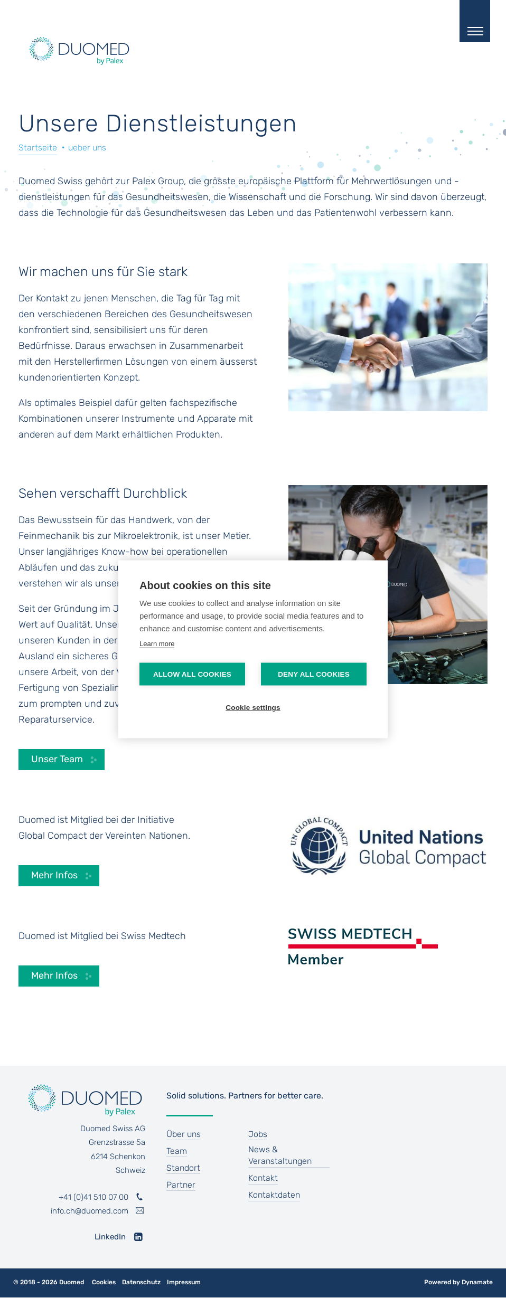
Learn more (156, 643)
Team (176, 1151)
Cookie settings (253, 707)
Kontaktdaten (274, 1195)
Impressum (184, 1282)
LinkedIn (110, 1237)
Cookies (104, 1282)
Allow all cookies (192, 674)
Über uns (183, 1134)
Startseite (37, 148)
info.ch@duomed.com (89, 1211)
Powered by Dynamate (458, 1282)
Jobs (257, 1134)
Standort (183, 1168)
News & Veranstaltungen (280, 1155)
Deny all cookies (314, 674)
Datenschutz (141, 1282)
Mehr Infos (54, 875)
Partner (180, 1185)
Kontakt (263, 1178)
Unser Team (57, 759)
